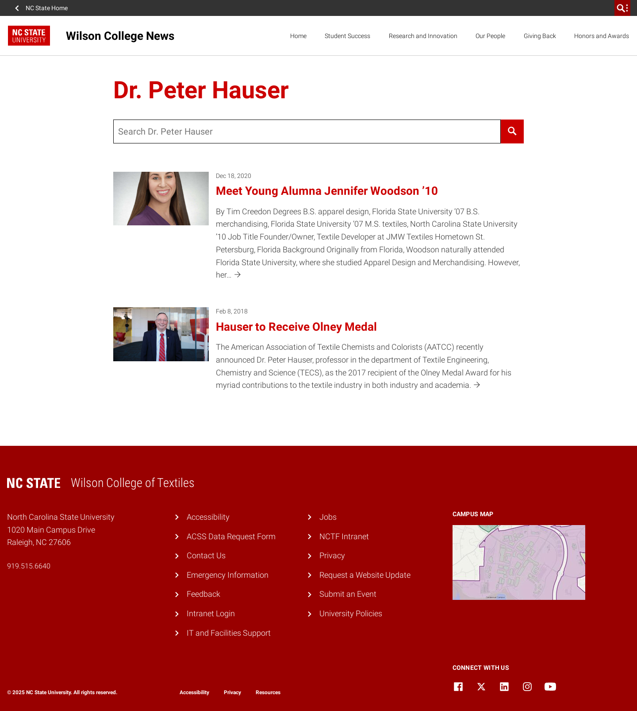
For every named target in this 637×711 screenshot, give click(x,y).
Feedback (203, 594)
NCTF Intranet (344, 536)
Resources (268, 692)
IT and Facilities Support (229, 633)
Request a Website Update (365, 575)
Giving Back (540, 35)
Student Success (347, 35)
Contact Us (206, 555)
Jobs (328, 517)
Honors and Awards (601, 35)
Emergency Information (228, 575)
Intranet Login (211, 613)
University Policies (350, 613)
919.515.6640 (28, 566)
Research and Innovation (423, 35)
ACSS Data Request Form (231, 536)
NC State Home (47, 8)
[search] (622, 8)
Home (298, 35)
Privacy (332, 555)
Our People (490, 35)
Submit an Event (347, 594)
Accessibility (208, 517)
